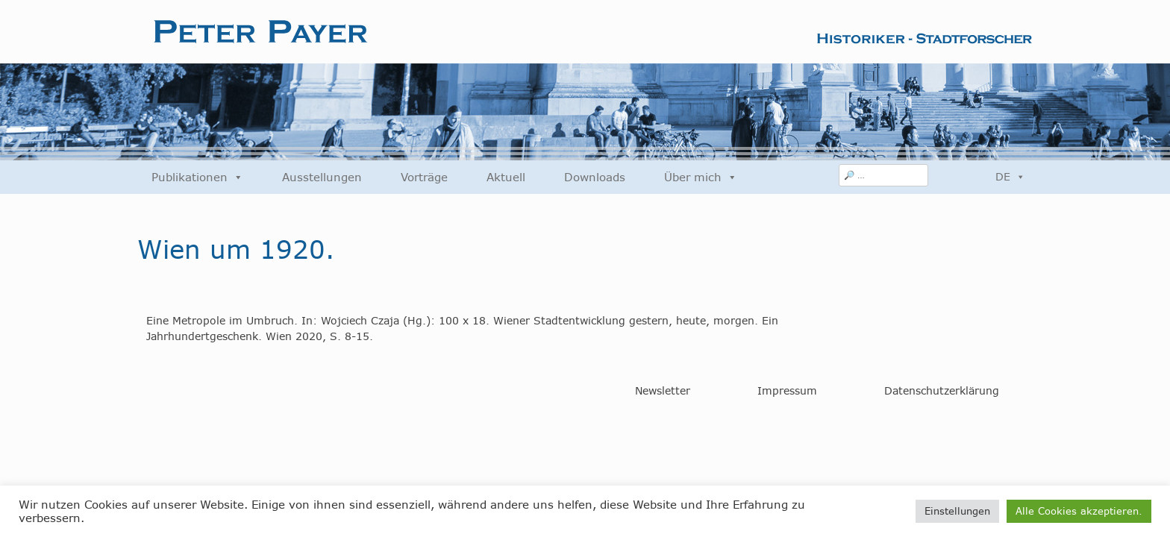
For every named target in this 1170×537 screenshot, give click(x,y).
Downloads (594, 177)
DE (1010, 176)
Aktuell (506, 177)
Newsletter (662, 391)
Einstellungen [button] (957, 511)
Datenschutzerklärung (941, 391)
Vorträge (424, 177)
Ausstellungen (322, 177)
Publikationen (197, 177)
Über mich (700, 177)
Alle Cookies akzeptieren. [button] (1079, 511)
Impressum (787, 391)
